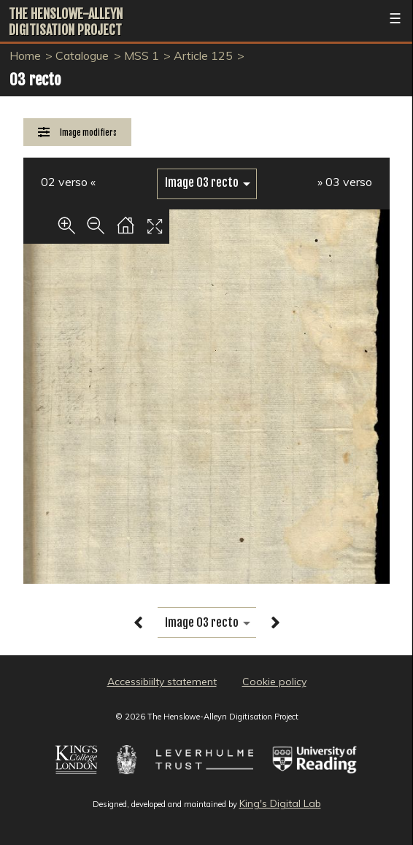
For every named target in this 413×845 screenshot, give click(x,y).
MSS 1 (141, 55)
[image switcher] (207, 183)
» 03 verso (344, 181)
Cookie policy (274, 681)
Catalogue (82, 55)
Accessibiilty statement (162, 681)
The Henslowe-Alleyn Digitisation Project (66, 22)
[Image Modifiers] (77, 132)
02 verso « (68, 181)
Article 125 (203, 55)
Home (25, 55)
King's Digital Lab (280, 803)
